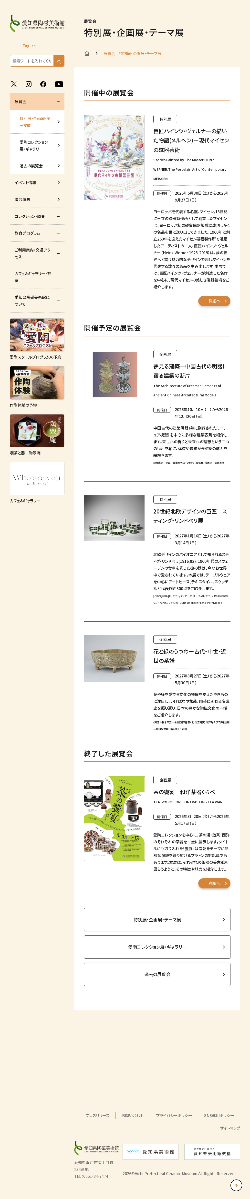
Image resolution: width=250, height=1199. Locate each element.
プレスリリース (97, 1115)
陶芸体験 (22, 199)
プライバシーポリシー (174, 1115)
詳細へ (214, 301)
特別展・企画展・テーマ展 (35, 121)
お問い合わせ (132, 1115)
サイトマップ (230, 1128)
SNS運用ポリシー (219, 1115)
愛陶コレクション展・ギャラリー (34, 145)
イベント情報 (25, 182)
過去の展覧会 (31, 166)
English (29, 46)
